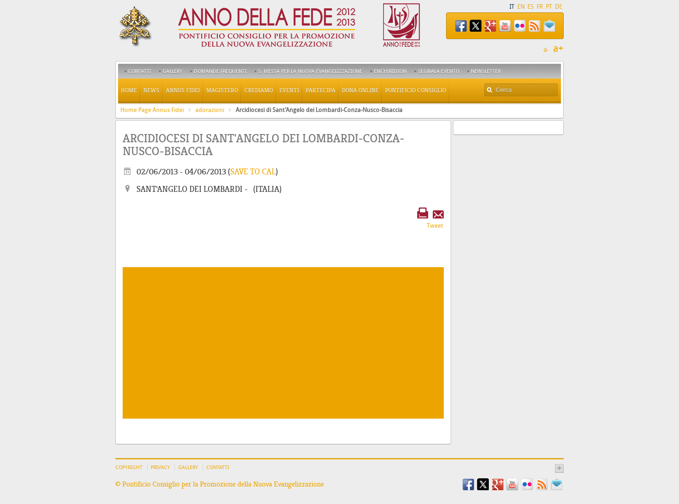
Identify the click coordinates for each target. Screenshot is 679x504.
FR (540, 6)
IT (512, 6)
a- (546, 50)
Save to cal (253, 172)
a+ (558, 48)
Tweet (435, 225)
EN (521, 6)
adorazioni (209, 109)
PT (549, 6)
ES (530, 6)
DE (558, 6)
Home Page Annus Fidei (152, 109)
